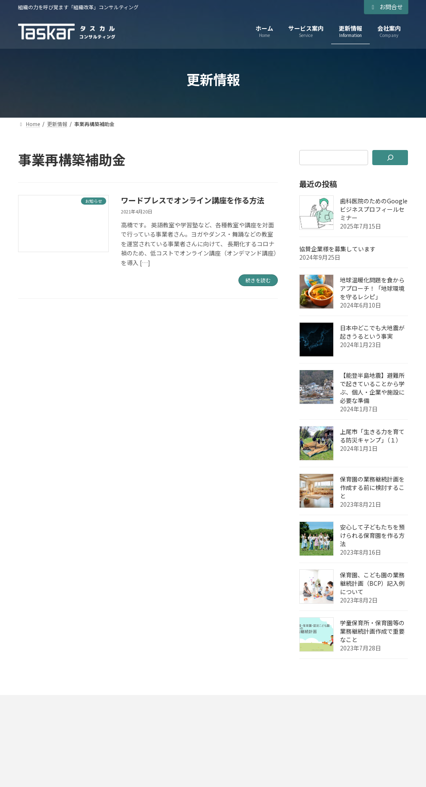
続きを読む (258, 280)
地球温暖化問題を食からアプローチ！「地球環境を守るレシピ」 (372, 288)
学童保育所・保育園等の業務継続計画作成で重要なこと (372, 631)
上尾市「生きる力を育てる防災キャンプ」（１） (372, 435)
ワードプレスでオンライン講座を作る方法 (192, 200)
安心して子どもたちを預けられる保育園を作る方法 (372, 535)
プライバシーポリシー (56, 704)
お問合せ (386, 7)
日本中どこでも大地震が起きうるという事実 (372, 332)
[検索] (390, 157)
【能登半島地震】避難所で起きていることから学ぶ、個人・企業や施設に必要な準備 (372, 388)
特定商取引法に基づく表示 (141, 704)
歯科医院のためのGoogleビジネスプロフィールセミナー (374, 209)
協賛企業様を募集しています (337, 249)
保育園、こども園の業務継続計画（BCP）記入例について (372, 583)
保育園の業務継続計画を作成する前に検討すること (372, 487)
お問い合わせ (213, 704)
